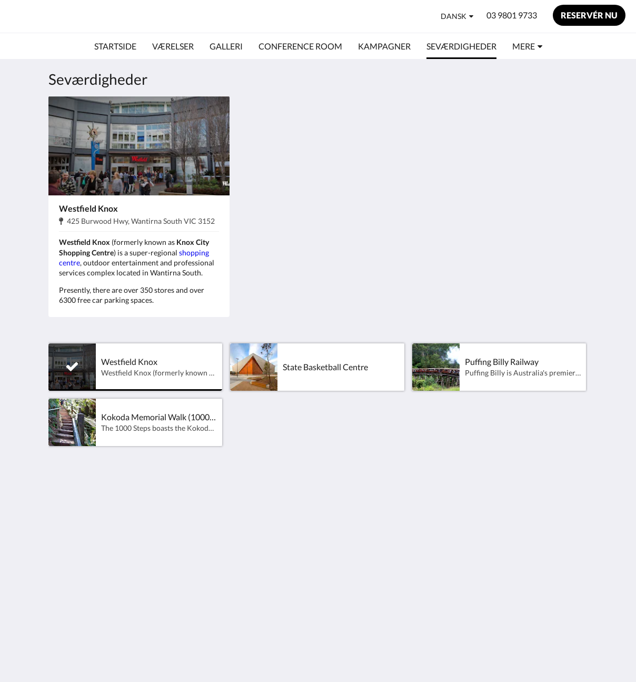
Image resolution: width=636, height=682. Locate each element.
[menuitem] (115, 46)
